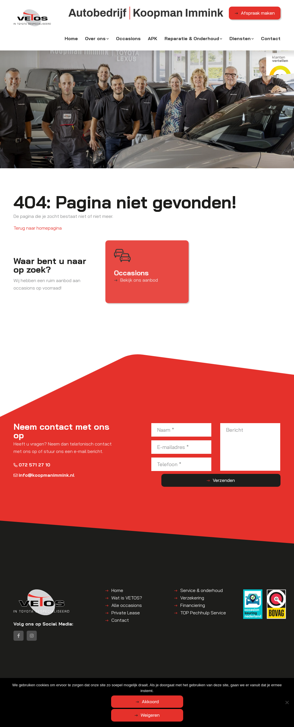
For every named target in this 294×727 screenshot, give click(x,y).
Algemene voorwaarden (103, 690)
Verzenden (258, 483)
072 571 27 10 (31, 467)
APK (152, 42)
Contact (271, 42)
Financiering (192, 608)
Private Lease (125, 615)
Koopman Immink (63, 690)
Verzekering (192, 600)
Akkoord (124, 716)
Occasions (128, 42)
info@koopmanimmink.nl (44, 478)
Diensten (240, 42)
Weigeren (178, 716)
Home (71, 42)
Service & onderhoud (201, 593)
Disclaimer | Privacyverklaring (155, 690)
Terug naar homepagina (37, 231)
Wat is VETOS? (126, 600)
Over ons (95, 42)
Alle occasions (126, 608)
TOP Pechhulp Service (203, 615)
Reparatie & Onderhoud (192, 42)
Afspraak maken (258, 17)
